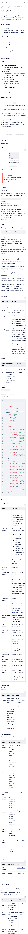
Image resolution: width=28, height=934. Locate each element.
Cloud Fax (9, 6)
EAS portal (16, 32)
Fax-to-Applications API (18, 6)
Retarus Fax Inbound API (9, 14)
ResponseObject (21, 369)
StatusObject (20, 792)
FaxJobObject (20, 846)
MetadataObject (21, 840)
